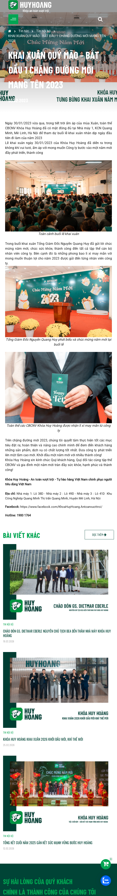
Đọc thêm (99, 534)
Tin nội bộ (43, 31)
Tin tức (24, 31)
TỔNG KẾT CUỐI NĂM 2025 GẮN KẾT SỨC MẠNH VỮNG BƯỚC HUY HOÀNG (47, 842)
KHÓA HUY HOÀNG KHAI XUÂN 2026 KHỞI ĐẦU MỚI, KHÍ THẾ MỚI (43, 739)
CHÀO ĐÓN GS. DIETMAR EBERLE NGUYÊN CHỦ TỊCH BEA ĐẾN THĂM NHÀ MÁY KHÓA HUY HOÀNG (57, 633)
